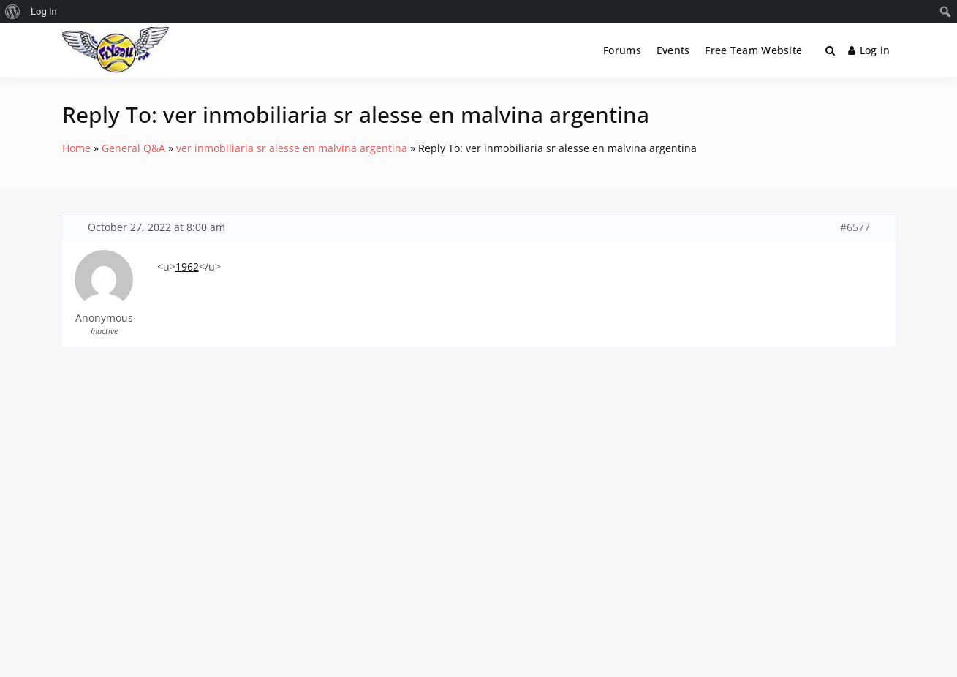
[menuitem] (13, 11)
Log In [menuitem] (44, 11)
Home (76, 148)
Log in (869, 50)
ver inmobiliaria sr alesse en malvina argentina (291, 148)
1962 (187, 266)
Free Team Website (753, 50)
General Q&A (133, 148)
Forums (622, 50)
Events (673, 50)
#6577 (855, 227)
